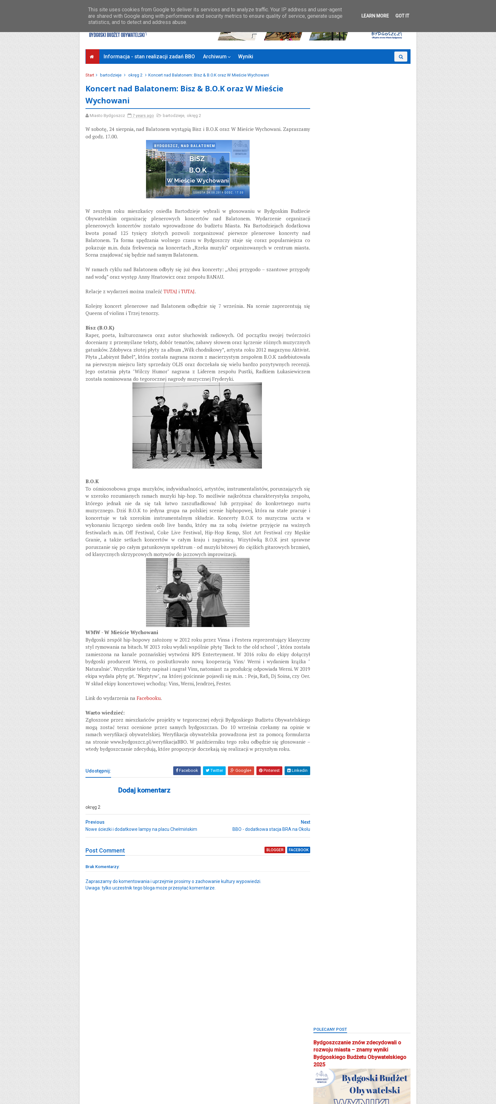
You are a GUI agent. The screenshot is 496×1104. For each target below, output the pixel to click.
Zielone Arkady (331, 812)
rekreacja (392, 700)
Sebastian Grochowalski (363, 711)
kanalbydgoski (389, 520)
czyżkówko (373, 475)
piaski (322, 677)
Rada (368, 700)
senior (323, 722)
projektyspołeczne (334, 700)
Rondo (323, 711)
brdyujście (327, 453)
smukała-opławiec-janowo (343, 733)
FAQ (398, 475)
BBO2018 (349, 386)
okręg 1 (349, 599)
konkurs (383, 543)
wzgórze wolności (335, 801)
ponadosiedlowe (333, 689)
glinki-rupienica (332, 498)
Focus (342, 487)
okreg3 (324, 599)
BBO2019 (377, 386)
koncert (357, 543)
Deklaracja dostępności (111, 1072)
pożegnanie (370, 689)
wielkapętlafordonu (336, 778)
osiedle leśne (356, 621)
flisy (321, 487)
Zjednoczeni (329, 834)
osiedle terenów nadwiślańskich (348, 644)
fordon (365, 487)
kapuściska (328, 543)
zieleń (369, 801)
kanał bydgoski (332, 531)
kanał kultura (369, 531)
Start (90, 75)
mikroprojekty (365, 577)
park (355, 655)
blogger (263, 885)
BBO (353, 375)
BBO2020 (325, 397)
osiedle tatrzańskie (335, 633)
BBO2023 (325, 408)
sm (343, 722)
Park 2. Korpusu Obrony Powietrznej (350, 666)
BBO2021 (353, 397)
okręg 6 (324, 621)
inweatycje (392, 509)
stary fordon (329, 745)
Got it (402, 15)
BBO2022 (381, 397)
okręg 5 (375, 610)
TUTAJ (171, 292)
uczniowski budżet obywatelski (347, 767)
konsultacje (328, 554)
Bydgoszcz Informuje (109, 1080)
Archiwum (215, 56)
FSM (387, 487)
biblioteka (351, 419)
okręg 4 (350, 610)
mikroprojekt (329, 577)
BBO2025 (381, 408)
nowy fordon (358, 588)
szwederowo (329, 756)
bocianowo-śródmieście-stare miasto (353, 442)
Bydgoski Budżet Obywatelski (362, 346)
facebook (287, 885)
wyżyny (356, 789)
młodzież (326, 588)
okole (386, 588)
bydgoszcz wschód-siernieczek (347, 464)
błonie (323, 431)
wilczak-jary (377, 778)
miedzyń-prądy (389, 565)
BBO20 (323, 386)
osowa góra (329, 655)
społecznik (390, 733)
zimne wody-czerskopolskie (344, 823)
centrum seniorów (334, 475)
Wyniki (246, 56)
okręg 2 (136, 75)
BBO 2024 (377, 375)
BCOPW (324, 419)
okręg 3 (324, 610)
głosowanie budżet (376, 498)
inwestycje (327, 520)
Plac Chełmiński (353, 677)
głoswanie (327, 509)
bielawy (379, 419)
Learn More (375, 15)
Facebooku (149, 720)
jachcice (356, 520)
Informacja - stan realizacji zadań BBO (149, 56)
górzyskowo (360, 509)
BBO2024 (353, 408)
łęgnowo (359, 554)
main (360, 565)
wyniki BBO (328, 789)
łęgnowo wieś (331, 565)
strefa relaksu (365, 745)
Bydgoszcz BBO (362, 453)
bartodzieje (111, 75)
